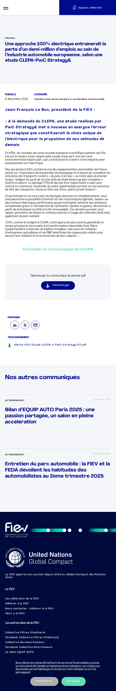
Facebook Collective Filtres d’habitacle (32, 637)
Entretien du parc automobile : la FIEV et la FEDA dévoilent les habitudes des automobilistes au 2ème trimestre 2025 (57, 470)
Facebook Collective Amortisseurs (29, 647)
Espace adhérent (90, 8)
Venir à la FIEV (15, 613)
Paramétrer (44, 681)
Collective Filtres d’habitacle (25, 633)
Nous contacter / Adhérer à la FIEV (29, 609)
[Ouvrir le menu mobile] (5, 7)
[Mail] (35, 325)
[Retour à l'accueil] (35, 8)
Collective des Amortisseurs (24, 642)
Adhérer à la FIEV (17, 603)
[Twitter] (25, 325)
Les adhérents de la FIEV (22, 599)
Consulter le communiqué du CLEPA (58, 249)
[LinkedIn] (14, 325)
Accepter (73, 681)
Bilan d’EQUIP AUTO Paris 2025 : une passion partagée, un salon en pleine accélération (50, 416)
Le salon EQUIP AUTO (19, 652)
